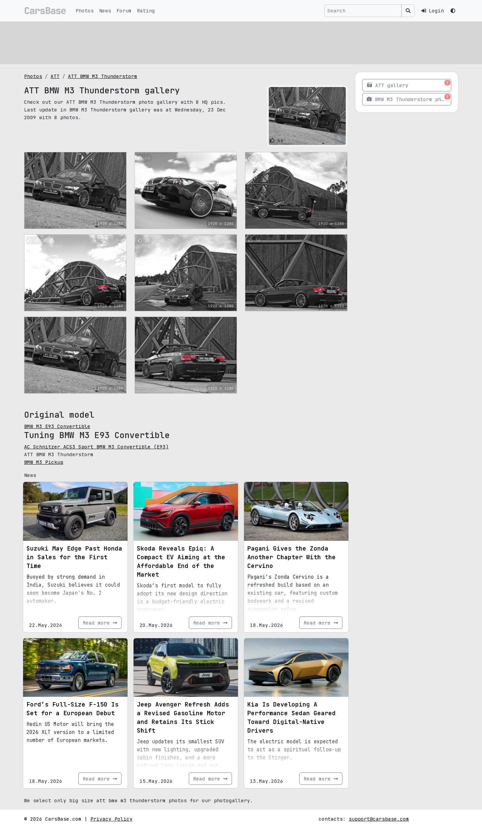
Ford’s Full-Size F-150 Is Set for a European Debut (72, 708)
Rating (146, 10)
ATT (55, 76)
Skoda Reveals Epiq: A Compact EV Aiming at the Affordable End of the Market (181, 561)
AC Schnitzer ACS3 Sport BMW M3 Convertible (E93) (96, 446)
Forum (124, 10)
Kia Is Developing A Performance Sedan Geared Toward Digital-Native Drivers (291, 717)
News (105, 10)
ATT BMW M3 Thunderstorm (102, 76)
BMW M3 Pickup (43, 462)
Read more (100, 622)
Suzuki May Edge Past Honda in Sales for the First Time (74, 557)
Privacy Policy (111, 819)
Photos (85, 10)
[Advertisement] (225, 42)
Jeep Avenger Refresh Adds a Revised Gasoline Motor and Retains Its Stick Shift (183, 717)
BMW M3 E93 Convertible (57, 426)
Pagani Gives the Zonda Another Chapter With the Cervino (291, 557)
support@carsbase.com (379, 819)
